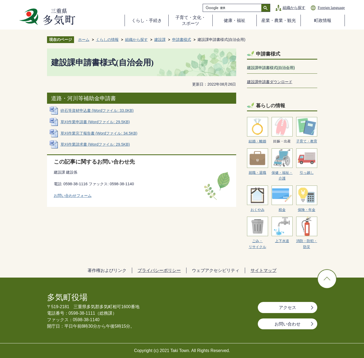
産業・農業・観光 (278, 20)
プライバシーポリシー (159, 270)
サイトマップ (263, 270)
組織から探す (294, 7)
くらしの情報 (107, 39)
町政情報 (322, 20)
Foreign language (331, 7)
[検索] (233, 8)
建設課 (160, 39)
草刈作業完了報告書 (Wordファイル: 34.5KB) (99, 133)
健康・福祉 (234, 20)
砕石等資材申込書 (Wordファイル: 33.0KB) (97, 110)
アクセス (287, 307)
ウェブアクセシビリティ (215, 270)
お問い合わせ (287, 324)
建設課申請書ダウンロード (269, 82)
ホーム (83, 39)
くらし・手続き (147, 20)
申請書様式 (181, 39)
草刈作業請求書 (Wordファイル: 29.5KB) (95, 144)
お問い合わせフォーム (73, 195)
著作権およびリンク (107, 270)
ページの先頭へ (327, 279)
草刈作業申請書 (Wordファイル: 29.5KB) (95, 122)
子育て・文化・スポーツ (190, 20)
